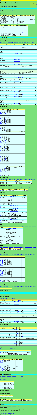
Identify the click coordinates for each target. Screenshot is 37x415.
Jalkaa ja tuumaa (17, 44)
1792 (1, 161)
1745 (1, 119)
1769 (1, 141)
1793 (1, 162)
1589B (21, 249)
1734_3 (1, 260)
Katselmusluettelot (4, 40)
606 (1, 220)
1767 (1, 139)
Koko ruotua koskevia (5, 374)
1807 (1, 175)
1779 (1, 149)
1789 (1, 158)
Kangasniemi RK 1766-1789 (14, 205)
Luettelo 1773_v (16, 329)
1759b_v (1, 369)
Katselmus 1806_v (16, 321)
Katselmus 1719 (16, 50)
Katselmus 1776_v (16, 304)
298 (1, 222)
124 (34, 5)
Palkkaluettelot (5, 42)
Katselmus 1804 (16, 103)
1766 (1, 138)
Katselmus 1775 (16, 77)
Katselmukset (2, 413)
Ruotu (12, 0)
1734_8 (1, 265)
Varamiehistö (14, 10)
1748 (1, 122)
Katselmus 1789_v (16, 313)
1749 (1, 123)
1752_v (1, 360)
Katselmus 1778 (16, 81)
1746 (1, 120)
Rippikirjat (16, 42)
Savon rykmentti (3, 0)
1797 (1, 165)
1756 (1, 129)
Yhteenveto (4, 406)
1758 (1, 131)
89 (0, 197)
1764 (1, 137)
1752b (1, 275)
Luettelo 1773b (14, 181)
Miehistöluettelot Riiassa (6, 185)
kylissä (6, 6)
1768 (1, 140)
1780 (1, 150)
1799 (1, 168)
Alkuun (1, 42)
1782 (1, 152)
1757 (1, 130)
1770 (1, 142)
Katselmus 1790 (16, 94)
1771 (1, 143)
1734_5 (1, 262)
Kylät (8, 413)
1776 (1, 146)
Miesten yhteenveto (4, 8)
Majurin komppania (8, 0)
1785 (1, 385)
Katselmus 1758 (16, 64)
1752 (1, 274)
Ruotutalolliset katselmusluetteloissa (9, 377)
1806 (1, 174)
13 (0, 212)
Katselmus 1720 (16, 53)
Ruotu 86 (10, 413)
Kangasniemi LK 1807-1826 (14, 219)
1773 (1, 144)
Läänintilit (28, 42)
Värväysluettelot (10, 42)
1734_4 (1, 261)
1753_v (1, 361)
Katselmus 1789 (16, 91)
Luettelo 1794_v (16, 343)
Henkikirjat (24, 42)
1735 (1, 113)
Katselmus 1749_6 (17, 61)
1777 (1, 147)
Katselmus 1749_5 (17, 59)
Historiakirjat (21, 42)
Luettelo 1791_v (16, 340)
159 (1, 215)
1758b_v (1, 367)
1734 (1, 112)
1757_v (1, 365)
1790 (1, 159)
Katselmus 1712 (16, 45)
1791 (1, 160)
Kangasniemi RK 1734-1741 (14, 196)
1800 (1, 169)
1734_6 (1, 263)
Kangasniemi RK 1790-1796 (14, 208)
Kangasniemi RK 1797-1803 (14, 211)
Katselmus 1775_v (16, 301)
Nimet (6, 413)
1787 (1, 156)
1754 (1, 127)
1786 (1, 155)
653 (1, 352)
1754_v (1, 362)
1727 (5, 249)
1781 (1, 151)
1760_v (1, 370)
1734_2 (1, 259)
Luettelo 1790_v (16, 336)
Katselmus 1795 (16, 96)
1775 (1, 145)
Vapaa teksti (32, 42)
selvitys (4, 401)
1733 (1, 111)
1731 (1, 110)
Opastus (22, 10)
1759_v (1, 368)
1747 (1, 121)
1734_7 (1, 264)
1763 (1, 136)
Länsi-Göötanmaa (5, 379)
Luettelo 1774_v (16, 333)
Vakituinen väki (9, 10)
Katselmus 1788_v (16, 311)
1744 (1, 118)
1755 (1, 128)
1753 (1, 276)
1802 (1, 171)
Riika (14, 42)
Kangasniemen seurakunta (12, 228)
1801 (1, 170)
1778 (1, 148)
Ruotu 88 (14, 413)
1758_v (1, 366)
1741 (1, 117)
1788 (1, 157)
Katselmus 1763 (16, 68)
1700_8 (1, 190)
